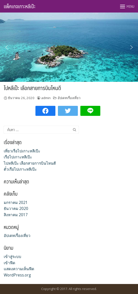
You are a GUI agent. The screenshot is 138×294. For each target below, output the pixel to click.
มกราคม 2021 (16, 202)
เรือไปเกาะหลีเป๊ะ (18, 157)
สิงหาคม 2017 (16, 214)
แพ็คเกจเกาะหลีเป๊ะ (19, 6)
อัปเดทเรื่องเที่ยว (69, 98)
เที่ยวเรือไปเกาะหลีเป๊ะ (22, 151)
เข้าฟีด (9, 262)
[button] (6, 47)
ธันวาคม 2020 (16, 208)
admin (46, 98)
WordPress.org (17, 275)
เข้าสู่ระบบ (12, 256)
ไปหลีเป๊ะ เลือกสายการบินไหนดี (32, 87)
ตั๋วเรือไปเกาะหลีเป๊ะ (20, 169)
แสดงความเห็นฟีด (19, 268)
